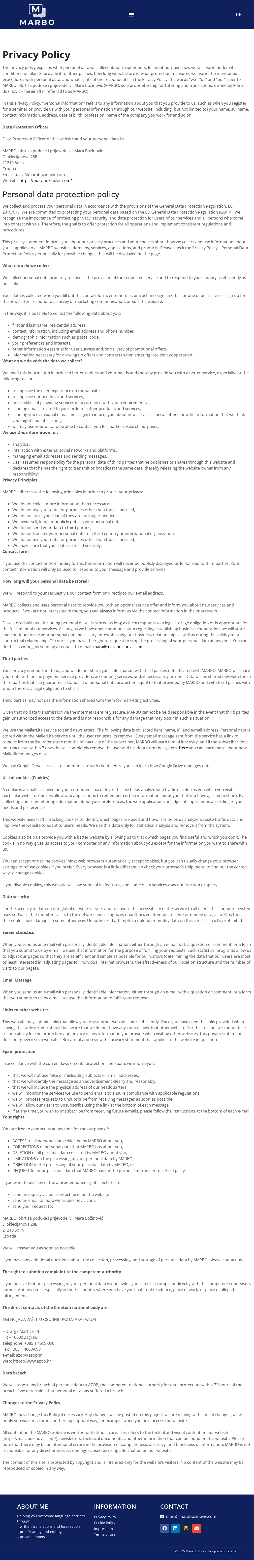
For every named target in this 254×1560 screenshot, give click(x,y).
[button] (131, 14)
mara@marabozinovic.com (118, 646)
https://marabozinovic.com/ (46, 180)
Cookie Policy (104, 1522)
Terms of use (105, 1534)
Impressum (103, 1528)
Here (184, 748)
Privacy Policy (105, 1517)
